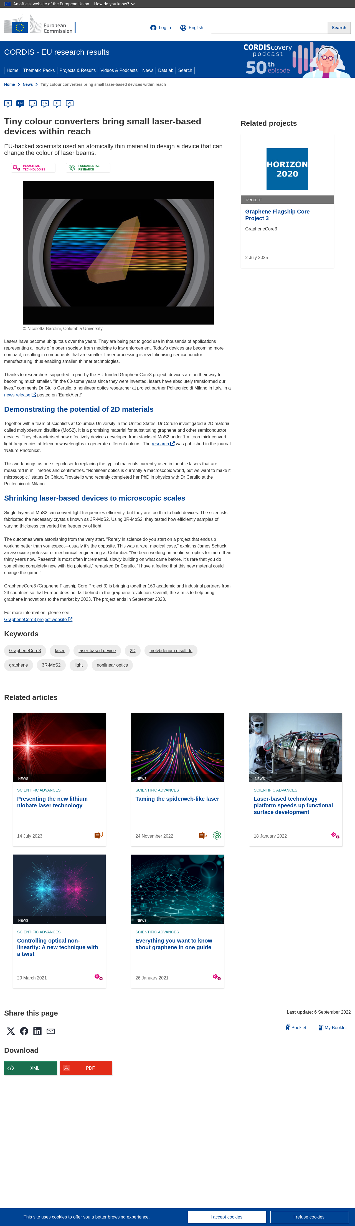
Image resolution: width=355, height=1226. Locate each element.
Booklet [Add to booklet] (296, 1027)
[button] (192, 27)
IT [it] (57, 103)
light (79, 665)
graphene (18, 665)
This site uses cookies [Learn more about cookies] (46, 1217)
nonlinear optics (112, 665)
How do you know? (114, 3)
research (163, 443)
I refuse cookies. (309, 1217)
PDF (90, 1068)
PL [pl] (70, 103)
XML (35, 1068)
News (147, 70)
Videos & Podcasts (119, 70)
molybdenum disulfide (170, 650)
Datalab (165, 70)
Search (185, 70)
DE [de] (8, 103)
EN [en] (20, 103)
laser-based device (97, 650)
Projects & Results (78, 70)
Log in (160, 27)
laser (60, 650)
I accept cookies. (227, 1217)
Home (13, 70)
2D (132, 650)
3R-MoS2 (51, 665)
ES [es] (33, 103)
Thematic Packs (39, 70)
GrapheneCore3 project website (38, 619)
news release (20, 395)
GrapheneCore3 (25, 650)
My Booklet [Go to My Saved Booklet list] (333, 1027)
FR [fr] (45, 103)
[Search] (339, 28)
